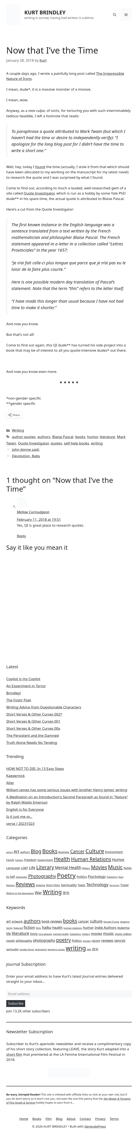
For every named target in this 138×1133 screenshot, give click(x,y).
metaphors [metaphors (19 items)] (75, 934)
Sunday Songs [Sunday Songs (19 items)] (27, 949)
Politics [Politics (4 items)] (82, 876)
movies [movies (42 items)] (96, 933)
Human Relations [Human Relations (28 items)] (91, 859)
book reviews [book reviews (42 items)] (52, 921)
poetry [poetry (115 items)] (63, 940)
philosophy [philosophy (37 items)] (24, 940)
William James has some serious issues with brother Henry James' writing (66, 789)
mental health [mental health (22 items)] (61, 934)
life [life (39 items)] (8, 933)
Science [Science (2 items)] (40, 885)
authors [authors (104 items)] (32, 921)
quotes (56, 443)
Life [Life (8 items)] (32, 867)
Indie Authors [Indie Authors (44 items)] (106, 927)
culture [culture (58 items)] (96, 921)
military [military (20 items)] (86, 934)
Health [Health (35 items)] (62, 858)
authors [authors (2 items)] (25, 852)
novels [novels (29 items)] (10, 941)
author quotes (24, 436)
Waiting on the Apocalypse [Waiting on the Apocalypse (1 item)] (20, 893)
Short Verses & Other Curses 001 (33, 721)
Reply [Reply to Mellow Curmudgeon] (21, 535)
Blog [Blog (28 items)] (36, 851)
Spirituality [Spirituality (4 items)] (69, 885)
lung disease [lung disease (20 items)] (45, 934)
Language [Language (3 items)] (13, 868)
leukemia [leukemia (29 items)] (123, 928)
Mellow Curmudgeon (33, 512)
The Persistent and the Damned (32, 735)
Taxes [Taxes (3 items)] (81, 885)
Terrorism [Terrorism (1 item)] (114, 885)
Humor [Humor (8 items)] (118, 859)
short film (14, 1054)
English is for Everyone (25, 809)
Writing (18, 430)
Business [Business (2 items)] (64, 852)
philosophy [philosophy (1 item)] (21, 877)
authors (43, 436)
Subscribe (15, 1003)
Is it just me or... (19, 816)
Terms (114, 1119)
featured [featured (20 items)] (18, 927)
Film (49, 1119)
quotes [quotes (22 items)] (87, 940)
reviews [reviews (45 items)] (107, 940)
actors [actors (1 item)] (9, 852)
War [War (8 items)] (38, 892)
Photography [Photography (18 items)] (42, 876)
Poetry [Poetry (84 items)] (66, 875)
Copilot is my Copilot (23, 678)
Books (36, 1119)
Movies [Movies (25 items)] (99, 867)
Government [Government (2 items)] (45, 860)
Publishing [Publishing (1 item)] (112, 877)
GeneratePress (95, 1126)
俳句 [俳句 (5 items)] (66, 893)
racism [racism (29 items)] (96, 941)
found (40, 166)
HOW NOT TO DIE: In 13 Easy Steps (35, 768)
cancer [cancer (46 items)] (83, 921)
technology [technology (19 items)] (41, 949)
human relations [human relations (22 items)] (72, 927)
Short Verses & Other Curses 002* (34, 714)
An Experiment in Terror (26, 685)
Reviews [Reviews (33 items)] (25, 884)
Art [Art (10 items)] (16, 851)
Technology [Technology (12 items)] (97, 884)
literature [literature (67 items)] (20, 933)
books (80, 436)
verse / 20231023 (20, 823)
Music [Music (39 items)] (115, 867)
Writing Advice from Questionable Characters (43, 707)
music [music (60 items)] (108, 933)
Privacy (100, 1119)
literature (107, 436)
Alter (10, 782)
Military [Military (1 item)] (86, 868)
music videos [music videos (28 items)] (123, 934)
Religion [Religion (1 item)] (10, 885)
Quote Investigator (39, 193)
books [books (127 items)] (70, 920)
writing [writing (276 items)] (76, 948)
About (71, 1119)
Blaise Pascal (62, 436)
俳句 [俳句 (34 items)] (95, 949)
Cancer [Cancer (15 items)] (77, 851)
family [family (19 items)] (9, 928)
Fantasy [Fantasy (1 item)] (19, 860)
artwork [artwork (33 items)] (17, 921)
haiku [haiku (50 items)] (46, 927)
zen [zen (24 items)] (89, 949)
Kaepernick (15, 775)
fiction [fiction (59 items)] (29, 927)
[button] (114, 14)
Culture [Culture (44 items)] (95, 851)
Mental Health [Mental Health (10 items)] (68, 867)
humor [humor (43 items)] (88, 927)
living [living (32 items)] (34, 934)
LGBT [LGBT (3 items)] (24, 868)
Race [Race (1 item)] (120, 877)
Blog (59, 1119)
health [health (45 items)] (57, 927)
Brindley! (13, 693)
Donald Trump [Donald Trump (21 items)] (111, 921)
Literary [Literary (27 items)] (45, 867)
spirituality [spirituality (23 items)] (12, 949)
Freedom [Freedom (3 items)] (30, 860)
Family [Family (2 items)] (10, 860)
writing (97, 443)
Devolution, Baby (26, 455)
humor (92, 436)
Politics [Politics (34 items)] (77, 940)
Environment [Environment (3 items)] (114, 852)
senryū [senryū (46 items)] (120, 940)
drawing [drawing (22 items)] (124, 921)
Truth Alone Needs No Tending (31, 742)
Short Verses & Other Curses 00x (33, 728)
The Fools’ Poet (18, 700)
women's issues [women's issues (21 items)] (56, 949)
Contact (85, 1119)
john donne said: (26, 449)
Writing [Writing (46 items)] (52, 892)
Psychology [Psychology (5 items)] (97, 876)
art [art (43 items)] (8, 921)
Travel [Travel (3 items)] (124, 885)
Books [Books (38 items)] (49, 850)
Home (23, 1119)
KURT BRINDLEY (45, 12)
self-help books (76, 443)
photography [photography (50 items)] (44, 940)
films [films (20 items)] (38, 927)
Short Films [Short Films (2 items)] (53, 885)
